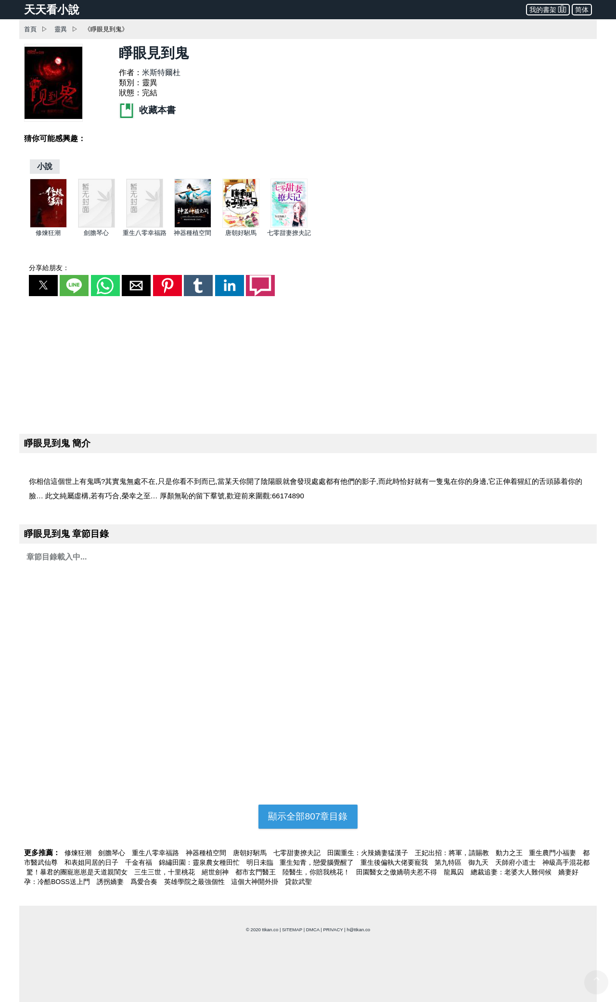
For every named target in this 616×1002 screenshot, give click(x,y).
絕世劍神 (216, 872)
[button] (43, 285)
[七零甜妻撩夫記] (289, 225)
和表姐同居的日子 (92, 862)
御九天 (479, 862)
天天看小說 (51, 9)
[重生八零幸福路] (144, 225)
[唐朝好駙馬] (240, 225)
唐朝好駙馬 (241, 232)
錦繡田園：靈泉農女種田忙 (200, 862)
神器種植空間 (192, 232)
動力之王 (510, 853)
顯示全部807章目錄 (307, 816)
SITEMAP (292, 929)
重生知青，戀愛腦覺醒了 (318, 862)
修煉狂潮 (48, 232)
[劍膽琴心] (96, 225)
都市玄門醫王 (256, 872)
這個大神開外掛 (255, 881)
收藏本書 (147, 110)
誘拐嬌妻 (111, 881)
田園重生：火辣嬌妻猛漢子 (368, 853)
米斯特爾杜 (161, 72)
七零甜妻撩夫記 (289, 232)
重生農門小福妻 (553, 853)
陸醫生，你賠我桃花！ (317, 872)
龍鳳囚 (455, 872)
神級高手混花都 (566, 862)
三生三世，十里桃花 (165, 872)
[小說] (45, 166)
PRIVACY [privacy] (333, 929)
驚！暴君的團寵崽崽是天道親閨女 (77, 872)
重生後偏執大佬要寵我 (395, 862)
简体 (582, 9)
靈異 (60, 29)
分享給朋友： (49, 268)
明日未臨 (260, 862)
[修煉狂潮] (48, 225)
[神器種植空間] (192, 225)
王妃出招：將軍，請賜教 (453, 853)
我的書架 (547, 8)
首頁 (30, 29)
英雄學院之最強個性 (195, 881)
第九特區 (449, 862)
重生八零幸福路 (145, 232)
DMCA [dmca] (313, 929)
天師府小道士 (516, 862)
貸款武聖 (298, 881)
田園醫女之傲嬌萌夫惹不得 (397, 872)
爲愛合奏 (144, 881)
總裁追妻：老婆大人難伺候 (512, 872)
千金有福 (139, 862)
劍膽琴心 (96, 232)
